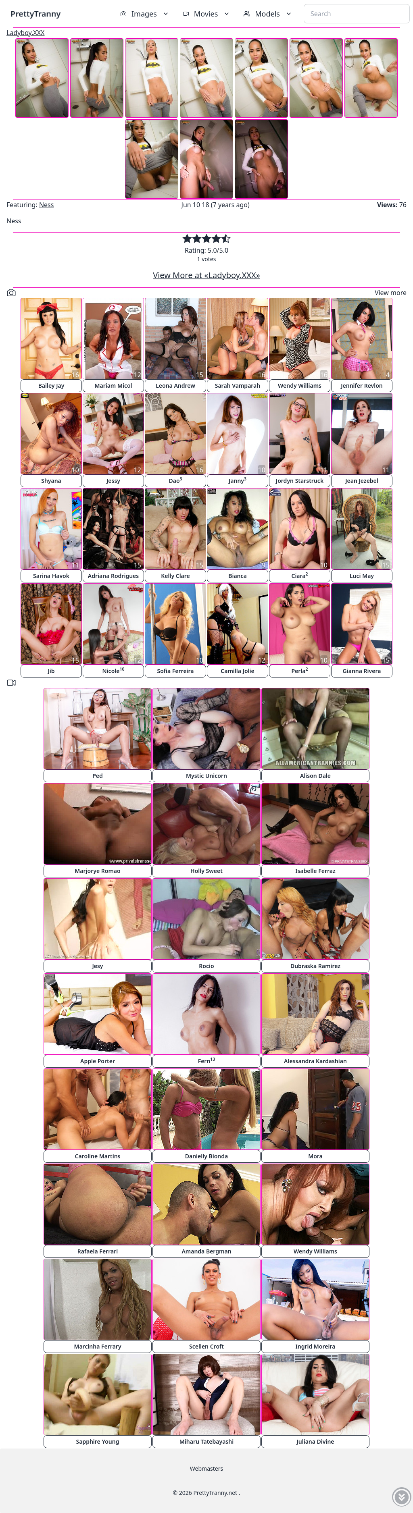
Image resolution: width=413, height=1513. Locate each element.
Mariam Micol (113, 385)
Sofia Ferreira (175, 671)
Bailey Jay (51, 385)
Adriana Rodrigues (113, 576)
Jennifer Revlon (362, 385)
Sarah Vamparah (238, 385)
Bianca (237, 576)
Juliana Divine (315, 1441)
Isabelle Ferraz (315, 871)
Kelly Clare (175, 576)
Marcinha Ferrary (97, 1346)
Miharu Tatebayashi (206, 1441)
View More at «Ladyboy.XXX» (206, 275)
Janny (237, 480)
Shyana (51, 480)
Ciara (299, 575)
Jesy (97, 966)
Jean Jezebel (361, 480)
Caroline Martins (98, 1156)
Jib (51, 671)
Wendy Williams (299, 385)
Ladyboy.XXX (25, 32)
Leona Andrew (175, 385)
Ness (46, 204)
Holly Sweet (206, 871)
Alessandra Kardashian (315, 1061)
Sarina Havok (51, 576)
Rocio (206, 966)
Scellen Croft (206, 1346)
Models (268, 14)
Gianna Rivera (362, 671)
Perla (299, 670)
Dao (175, 480)
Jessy (113, 480)
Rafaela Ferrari (97, 1251)
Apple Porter (97, 1061)
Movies (207, 14)
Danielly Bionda (206, 1156)
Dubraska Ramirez (315, 966)
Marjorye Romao (97, 871)
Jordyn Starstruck (299, 480)
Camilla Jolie (237, 671)
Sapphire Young (97, 1441)
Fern (206, 1060)
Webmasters (206, 1468)
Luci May (362, 576)
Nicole (113, 670)
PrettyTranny (35, 13)
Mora (315, 1156)
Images (145, 14)
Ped (97, 775)
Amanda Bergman (206, 1251)
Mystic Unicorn (206, 775)
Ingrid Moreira (316, 1346)
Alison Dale (315, 775)
